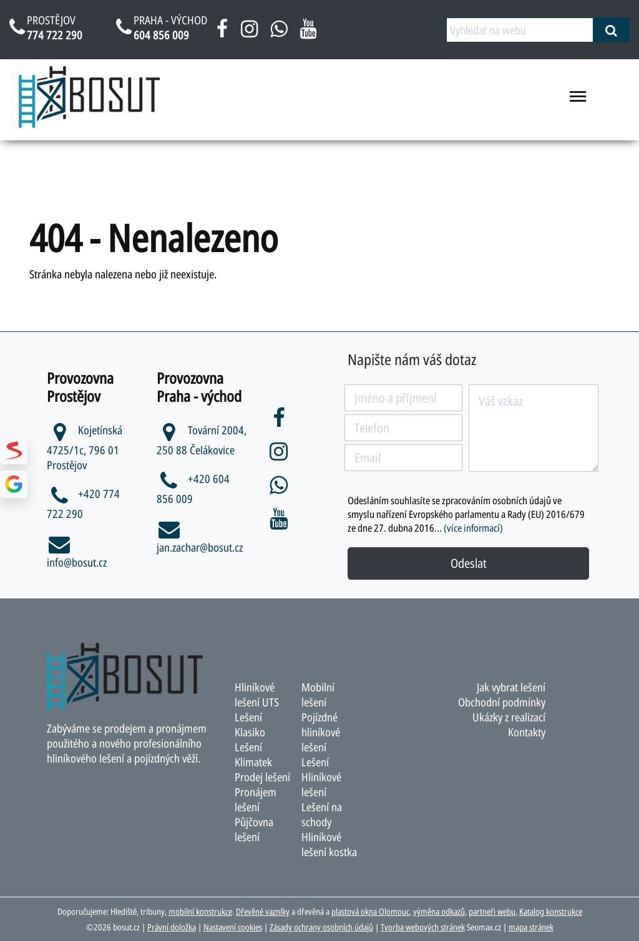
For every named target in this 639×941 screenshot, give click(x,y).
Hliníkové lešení (321, 784)
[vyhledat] (611, 29)
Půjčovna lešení (254, 829)
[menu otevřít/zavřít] (578, 101)
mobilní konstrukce (200, 911)
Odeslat (469, 563)
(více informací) (473, 528)
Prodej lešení (262, 776)
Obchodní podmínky (501, 702)
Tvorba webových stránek (423, 927)
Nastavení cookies (232, 927)
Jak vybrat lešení (511, 687)
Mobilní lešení (317, 694)
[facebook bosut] (222, 33)
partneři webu (492, 911)
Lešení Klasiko (250, 724)
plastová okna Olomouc (370, 911)
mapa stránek (531, 927)
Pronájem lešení (255, 799)
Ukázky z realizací (508, 716)
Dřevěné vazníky (263, 911)
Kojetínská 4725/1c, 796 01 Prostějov (84, 447)
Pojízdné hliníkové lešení (320, 731)
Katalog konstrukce (550, 911)
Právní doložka (171, 927)
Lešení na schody (321, 814)
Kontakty (526, 731)
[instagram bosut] (249, 33)
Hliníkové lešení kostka (329, 844)
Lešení (315, 761)
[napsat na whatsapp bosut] (278, 33)
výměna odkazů (439, 911)
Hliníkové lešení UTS (257, 694)
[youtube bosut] (308, 33)
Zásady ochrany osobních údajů (321, 927)
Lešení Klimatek (253, 754)
